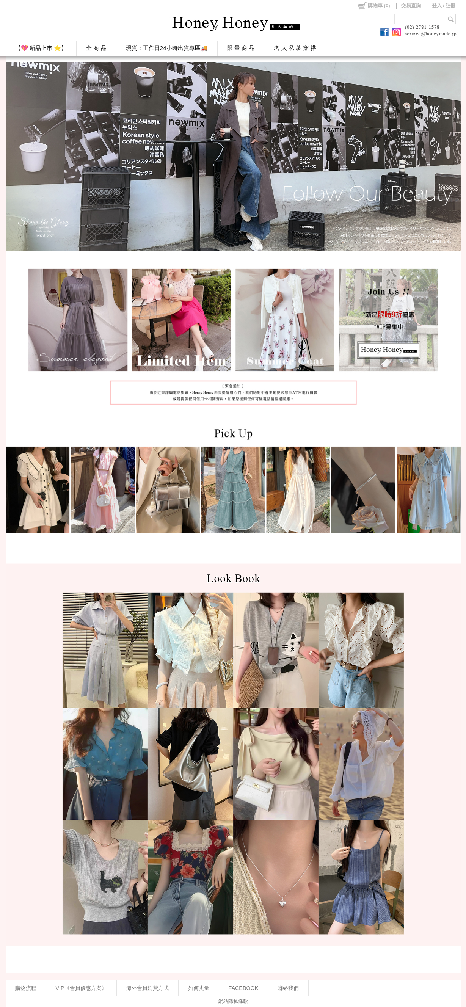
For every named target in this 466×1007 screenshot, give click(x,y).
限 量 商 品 (241, 48)
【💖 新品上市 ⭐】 (41, 48)
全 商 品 (96, 48)
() (373, 5)
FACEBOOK (244, 988)
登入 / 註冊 (444, 5)
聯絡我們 (288, 988)
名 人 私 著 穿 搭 (295, 48)
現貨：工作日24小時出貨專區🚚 (167, 48)
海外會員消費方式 (147, 988)
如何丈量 (198, 988)
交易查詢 (411, 5)
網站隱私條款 (233, 1001)
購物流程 (25, 988)
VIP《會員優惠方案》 (81, 988)
